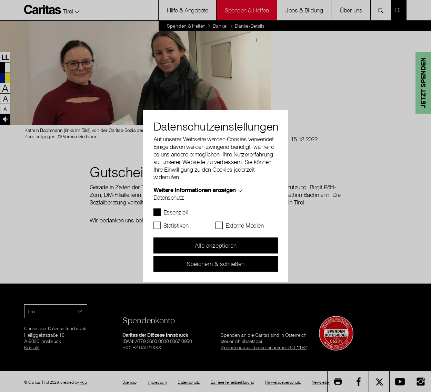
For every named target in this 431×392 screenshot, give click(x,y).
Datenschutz (168, 197)
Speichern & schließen (215, 263)
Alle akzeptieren (216, 245)
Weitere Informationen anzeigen (194, 189)
